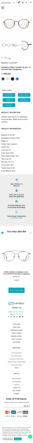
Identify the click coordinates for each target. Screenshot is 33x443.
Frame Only (8, 105)
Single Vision (24, 95)
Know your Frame (17, 352)
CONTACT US (16, 387)
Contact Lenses (17, 333)
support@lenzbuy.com (18, 311)
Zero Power (9, 95)
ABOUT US (16, 373)
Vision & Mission (16, 378)
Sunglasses (16, 327)
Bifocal (9, 100)
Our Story (16, 384)
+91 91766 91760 (16, 218)
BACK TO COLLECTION (16, 290)
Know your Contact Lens (16, 358)
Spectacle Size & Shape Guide (16, 361)
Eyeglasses (16, 324)
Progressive (24, 100)
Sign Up (27, 406)
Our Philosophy (16, 381)
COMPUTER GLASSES (17, 330)
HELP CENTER (16, 390)
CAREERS (16, 393)
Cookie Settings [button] (7, 439)
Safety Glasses (17, 339)
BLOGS (16, 367)
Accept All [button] (18, 439)
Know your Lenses (16, 355)
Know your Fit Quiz (16, 364)
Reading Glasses (16, 336)
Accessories (17, 342)
